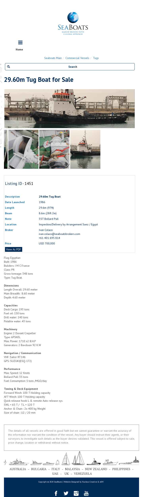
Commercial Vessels (77, 58)
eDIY (101, 482)
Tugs (96, 58)
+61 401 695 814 (49, 238)
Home (19, 49)
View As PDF (13, 249)
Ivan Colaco (46, 230)
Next (133, 109)
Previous (6, 109)
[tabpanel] (85, 149)
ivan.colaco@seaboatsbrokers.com (59, 234)
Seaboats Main (53, 58)
